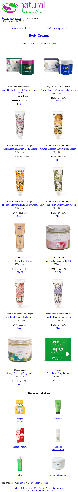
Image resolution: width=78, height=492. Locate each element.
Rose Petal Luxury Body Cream (20, 317)
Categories (57, 28)
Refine (34, 43)
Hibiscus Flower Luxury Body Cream (20, 204)
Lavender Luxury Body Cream (58, 317)
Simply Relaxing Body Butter (20, 373)
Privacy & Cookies (54, 488)
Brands (21, 28)
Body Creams (39, 35)
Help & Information (23, 488)
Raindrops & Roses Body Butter (58, 261)
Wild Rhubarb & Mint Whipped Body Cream (20, 91)
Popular (52, 43)
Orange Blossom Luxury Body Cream (58, 148)
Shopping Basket (11, 18)
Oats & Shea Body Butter (20, 261)
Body (30, 483)
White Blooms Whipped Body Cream (58, 90)
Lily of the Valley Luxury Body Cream (58, 204)
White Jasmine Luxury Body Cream (20, 148)
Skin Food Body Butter (58, 373)
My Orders (39, 488)
